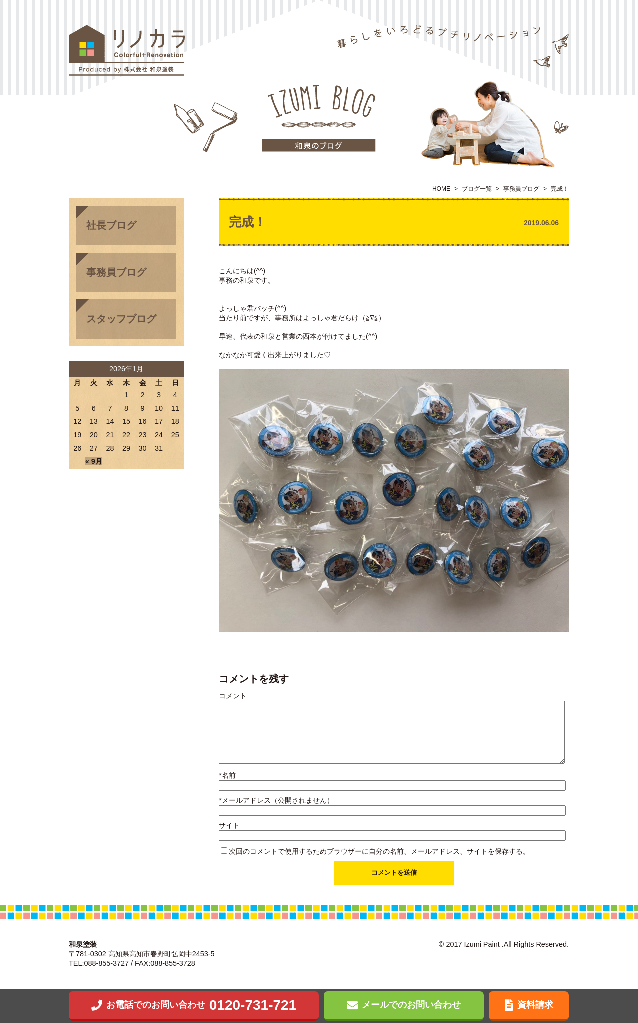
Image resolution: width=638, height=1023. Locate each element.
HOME (441, 189)
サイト (229, 826)
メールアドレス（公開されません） (276, 800)
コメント (233, 696)
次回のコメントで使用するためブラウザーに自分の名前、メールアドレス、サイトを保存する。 (379, 852)
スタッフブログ (121, 319)
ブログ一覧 (477, 189)
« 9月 (94, 462)
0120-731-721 (194, 1005)
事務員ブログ (522, 189)
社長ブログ (111, 225)
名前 (227, 776)
